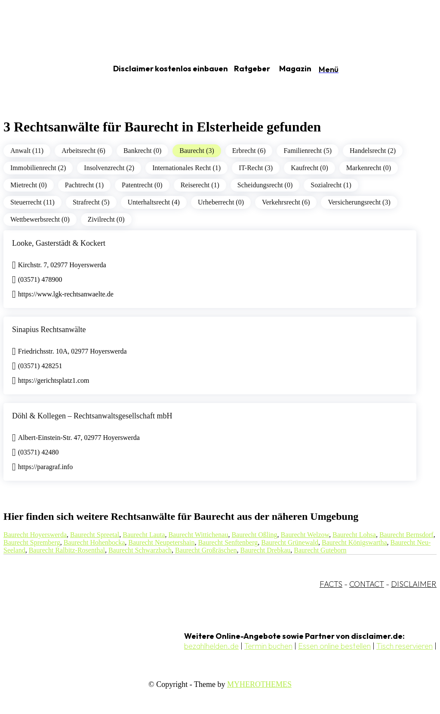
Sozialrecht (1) (331, 185)
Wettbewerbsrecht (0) (40, 219)
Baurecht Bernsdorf (406, 534)
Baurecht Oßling (254, 534)
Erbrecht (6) (249, 150)
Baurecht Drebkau (265, 550)
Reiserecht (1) (200, 185)
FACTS (331, 584)
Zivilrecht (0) (106, 219)
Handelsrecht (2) (373, 150)
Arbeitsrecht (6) (83, 150)
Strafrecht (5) (91, 202)
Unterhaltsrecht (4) (154, 202)
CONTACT (366, 584)
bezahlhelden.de (211, 646)
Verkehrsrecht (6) (286, 202)
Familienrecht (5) (307, 150)
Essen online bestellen (334, 646)
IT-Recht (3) (256, 167)
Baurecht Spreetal (94, 534)
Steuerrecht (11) (32, 202)
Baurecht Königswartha (354, 542)
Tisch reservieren (404, 646)
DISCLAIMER (414, 584)
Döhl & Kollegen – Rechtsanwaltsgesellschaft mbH (92, 416)
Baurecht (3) (196, 150)
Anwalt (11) (26, 150)
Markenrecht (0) (368, 167)
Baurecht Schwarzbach (140, 550)
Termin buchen (268, 646)
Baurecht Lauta (144, 534)
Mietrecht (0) (28, 185)
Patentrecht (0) (142, 185)
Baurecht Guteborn (320, 550)
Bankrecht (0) (142, 150)
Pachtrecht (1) (84, 185)
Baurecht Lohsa (354, 534)
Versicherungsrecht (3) (359, 202)
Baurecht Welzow (305, 534)
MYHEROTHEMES (259, 684)
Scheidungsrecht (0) (264, 185)
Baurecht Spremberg (31, 542)
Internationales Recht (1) (186, 167)
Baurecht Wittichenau (198, 534)
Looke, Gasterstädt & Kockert (58, 243)
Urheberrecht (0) (221, 202)
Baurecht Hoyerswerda (35, 534)
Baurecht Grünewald (289, 542)
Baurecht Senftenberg (228, 542)
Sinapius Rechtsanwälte (49, 329)
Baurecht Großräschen (206, 550)
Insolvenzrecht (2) (109, 167)
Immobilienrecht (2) (38, 167)
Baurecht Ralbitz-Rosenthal (67, 550)
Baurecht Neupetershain (161, 542)
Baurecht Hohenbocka (94, 542)
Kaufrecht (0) (309, 167)
